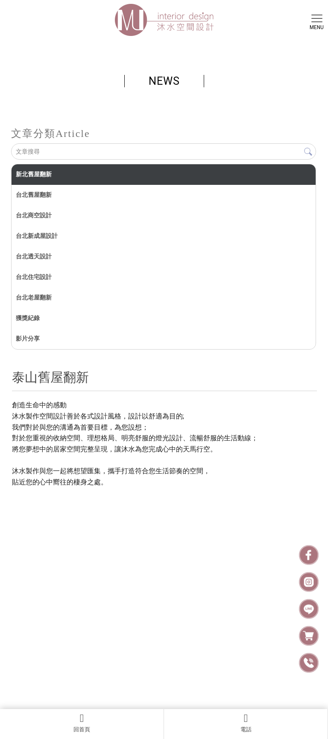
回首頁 (81, 723)
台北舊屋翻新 (34, 194)
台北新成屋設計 (37, 235)
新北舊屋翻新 (34, 174)
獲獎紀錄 (28, 318)
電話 (245, 723)
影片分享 (28, 338)
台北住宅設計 (34, 276)
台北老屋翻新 (34, 297)
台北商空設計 (34, 215)
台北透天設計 (34, 256)
